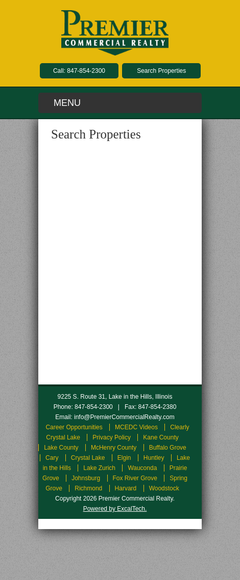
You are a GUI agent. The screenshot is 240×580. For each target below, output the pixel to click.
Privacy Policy (111, 437)
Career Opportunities (73, 427)
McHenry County (113, 447)
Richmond (88, 488)
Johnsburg (85, 478)
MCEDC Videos (136, 427)
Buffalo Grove (167, 447)
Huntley (153, 457)
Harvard (126, 488)
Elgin (124, 457)
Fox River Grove (135, 478)
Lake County (61, 447)
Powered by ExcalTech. (115, 508)
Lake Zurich (99, 468)
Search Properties (161, 70)
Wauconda (142, 468)
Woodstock (164, 488)
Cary (51, 457)
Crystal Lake (88, 457)
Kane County (160, 437)
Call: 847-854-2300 (79, 70)
